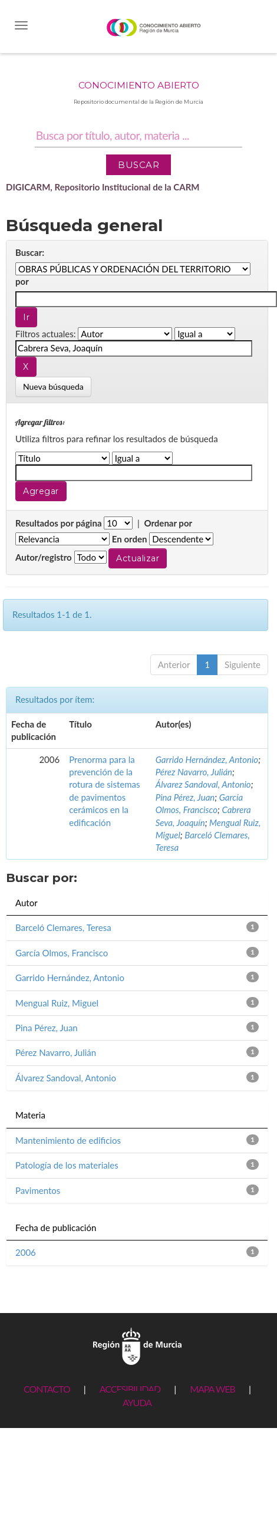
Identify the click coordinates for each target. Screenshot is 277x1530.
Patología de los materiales (66, 1165)
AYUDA (137, 1402)
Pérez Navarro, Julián (194, 771)
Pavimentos (37, 1190)
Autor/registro (43, 557)
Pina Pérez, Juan (185, 797)
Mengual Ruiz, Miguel (56, 1003)
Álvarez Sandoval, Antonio (203, 784)
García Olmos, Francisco (61, 952)
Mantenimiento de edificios (68, 1140)
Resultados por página (58, 523)
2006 (25, 1252)
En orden (129, 539)
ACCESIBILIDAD (130, 1388)
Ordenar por (168, 523)
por (22, 281)
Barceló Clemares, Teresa (63, 927)
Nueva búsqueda (53, 386)
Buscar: (29, 252)
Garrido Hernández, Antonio (207, 759)
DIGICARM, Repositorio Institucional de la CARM (103, 187)
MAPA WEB (212, 1388)
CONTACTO (47, 1388)
